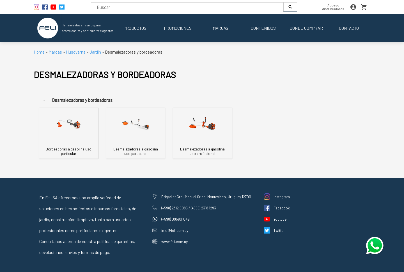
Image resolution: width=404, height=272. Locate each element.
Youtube (280, 219)
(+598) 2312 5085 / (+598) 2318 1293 (188, 207)
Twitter (279, 230)
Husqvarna (76, 51)
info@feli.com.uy (174, 230)
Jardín (95, 51)
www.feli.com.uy (174, 241)
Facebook (282, 207)
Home (39, 51)
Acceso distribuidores (333, 7)
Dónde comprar (306, 28)
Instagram (282, 196)
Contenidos (263, 28)
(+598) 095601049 (175, 219)
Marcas (220, 28)
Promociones (178, 28)
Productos (135, 28)
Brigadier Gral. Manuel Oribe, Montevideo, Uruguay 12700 (206, 196)
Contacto (349, 28)
